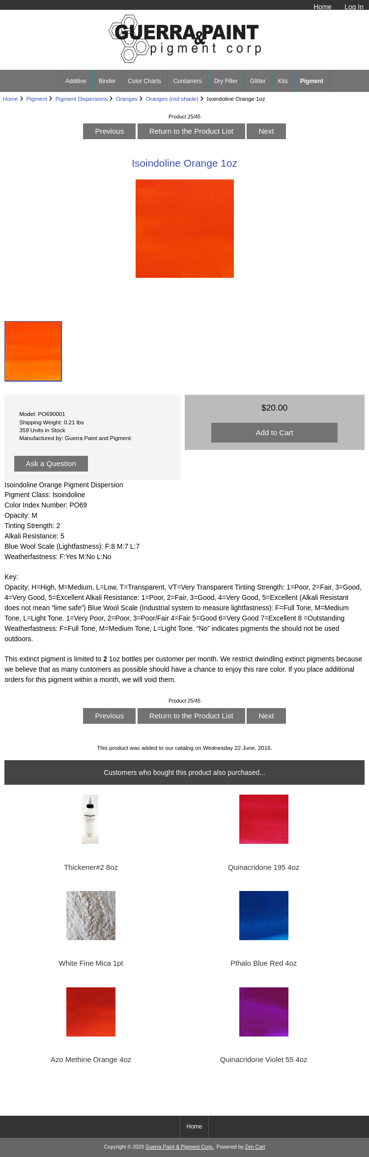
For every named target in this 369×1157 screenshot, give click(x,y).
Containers (187, 81)
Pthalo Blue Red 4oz (263, 963)
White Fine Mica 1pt (91, 963)
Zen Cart (255, 1147)
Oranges (127, 98)
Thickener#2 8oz (91, 867)
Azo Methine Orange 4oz (91, 1060)
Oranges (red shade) (172, 98)
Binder (107, 81)
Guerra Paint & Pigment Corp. (179, 1147)
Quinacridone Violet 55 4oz (264, 1060)
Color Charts (144, 81)
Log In (354, 7)
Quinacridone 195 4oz (263, 867)
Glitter (258, 81)
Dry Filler (226, 81)
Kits (283, 81)
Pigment (36, 98)
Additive (75, 81)
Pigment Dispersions (82, 98)
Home (322, 7)
